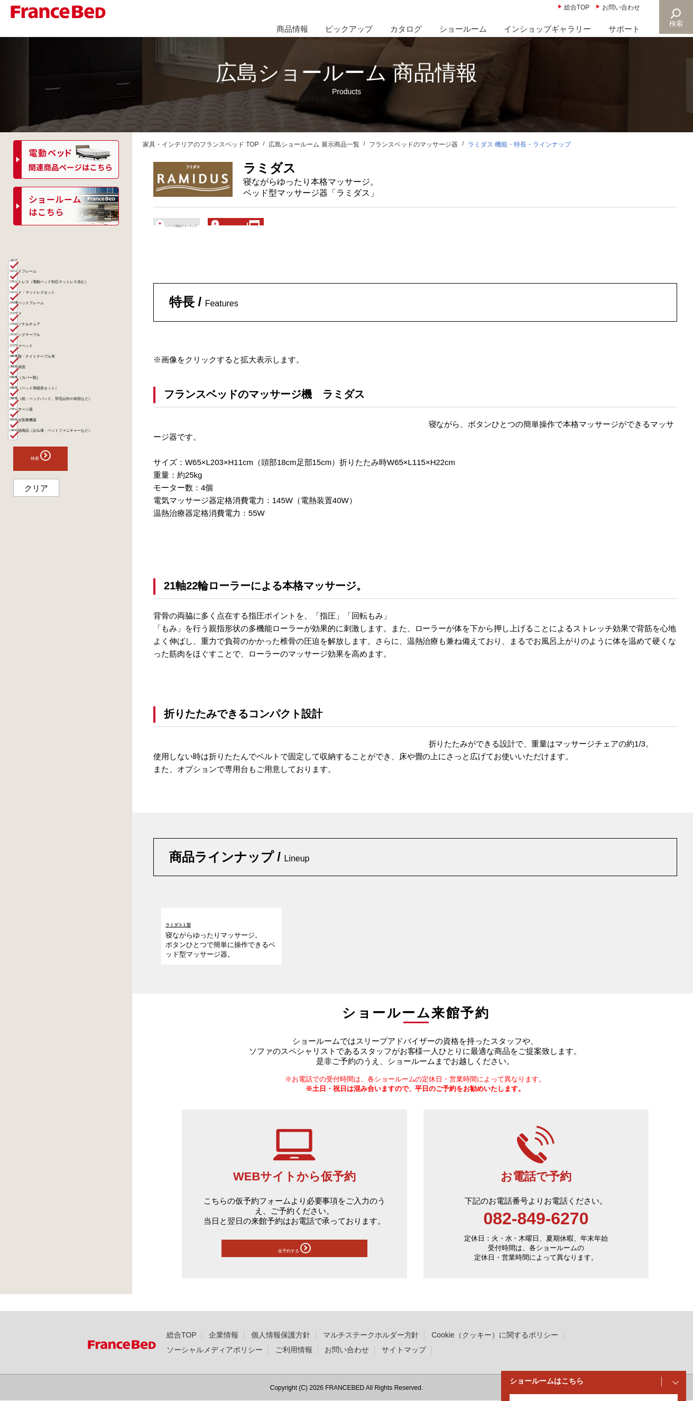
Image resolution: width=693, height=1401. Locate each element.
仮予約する (294, 1266)
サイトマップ (404, 1349)
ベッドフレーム (47, 288)
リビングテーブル (50, 418)
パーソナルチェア (50, 398)
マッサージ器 (43, 569)
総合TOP (576, 7)
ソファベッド (43, 438)
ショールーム (463, 28)
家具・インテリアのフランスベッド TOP (201, 144)
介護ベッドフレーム (54, 358)
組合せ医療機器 (47, 589)
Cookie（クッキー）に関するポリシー (494, 1335)
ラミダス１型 (189, 938)
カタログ (406, 28)
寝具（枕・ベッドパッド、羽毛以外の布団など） (69, 544)
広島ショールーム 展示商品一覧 (314, 144)
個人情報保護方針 (280, 1335)
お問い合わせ (621, 7)
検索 (675, 24)
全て (28, 268)
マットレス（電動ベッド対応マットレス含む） (69, 313)
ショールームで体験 (338, 228)
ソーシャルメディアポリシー (215, 1349)
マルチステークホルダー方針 (371, 1335)
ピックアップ (349, 28)
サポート (624, 28)
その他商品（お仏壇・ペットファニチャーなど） (69, 614)
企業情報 (223, 1335)
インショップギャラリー (547, 28)
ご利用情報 (293, 1349)
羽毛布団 (36, 479)
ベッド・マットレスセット (65, 338)
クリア (36, 681)
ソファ (32, 378)
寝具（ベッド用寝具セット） (69, 519)
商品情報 (292, 28)
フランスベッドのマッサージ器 (413, 144)
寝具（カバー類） (50, 499)
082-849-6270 (536, 1234)
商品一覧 (30, 245)
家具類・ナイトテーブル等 (65, 458)
